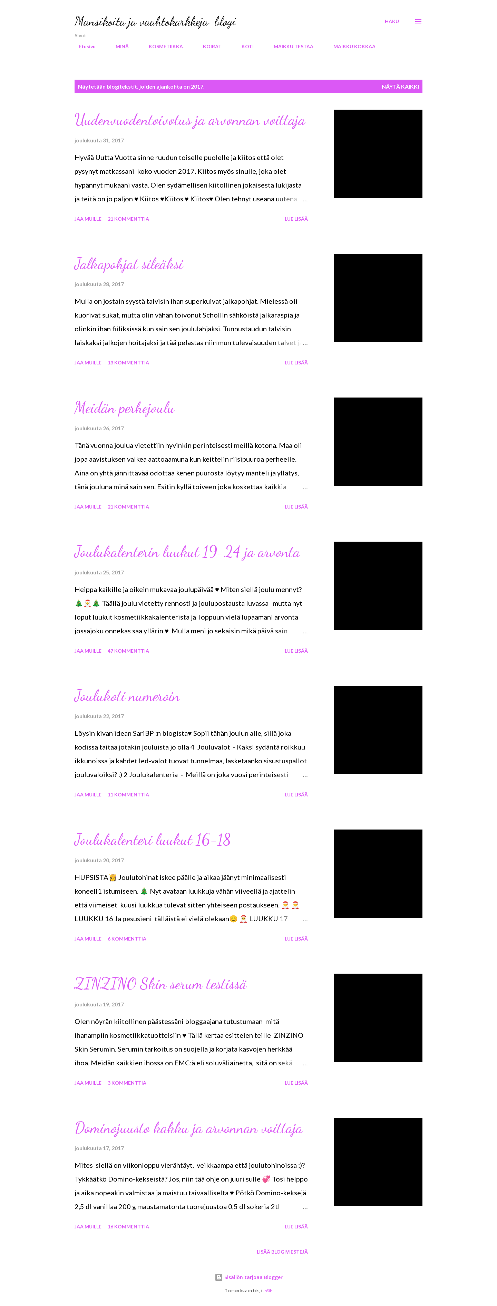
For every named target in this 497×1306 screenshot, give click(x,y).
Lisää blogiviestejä (282, 1252)
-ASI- (268, 1290)
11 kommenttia (128, 794)
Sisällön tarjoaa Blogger (249, 1277)
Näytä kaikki (400, 86)
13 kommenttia (128, 362)
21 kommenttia (128, 219)
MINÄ (118, 46)
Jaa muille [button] (88, 219)
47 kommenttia (128, 651)
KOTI (243, 46)
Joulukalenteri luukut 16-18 (153, 839)
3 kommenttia (127, 1083)
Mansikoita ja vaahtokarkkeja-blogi (155, 21)
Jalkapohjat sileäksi (129, 264)
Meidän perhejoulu (125, 407)
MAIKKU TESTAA (289, 46)
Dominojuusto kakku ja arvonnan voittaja (189, 1128)
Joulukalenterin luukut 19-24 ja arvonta (187, 552)
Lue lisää (296, 219)
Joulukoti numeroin (127, 696)
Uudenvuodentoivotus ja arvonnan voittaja (190, 120)
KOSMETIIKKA (162, 46)
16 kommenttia (128, 1226)
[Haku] (392, 21)
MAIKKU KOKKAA (350, 46)
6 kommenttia (127, 939)
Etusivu (83, 46)
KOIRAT (208, 46)
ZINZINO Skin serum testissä (161, 984)
